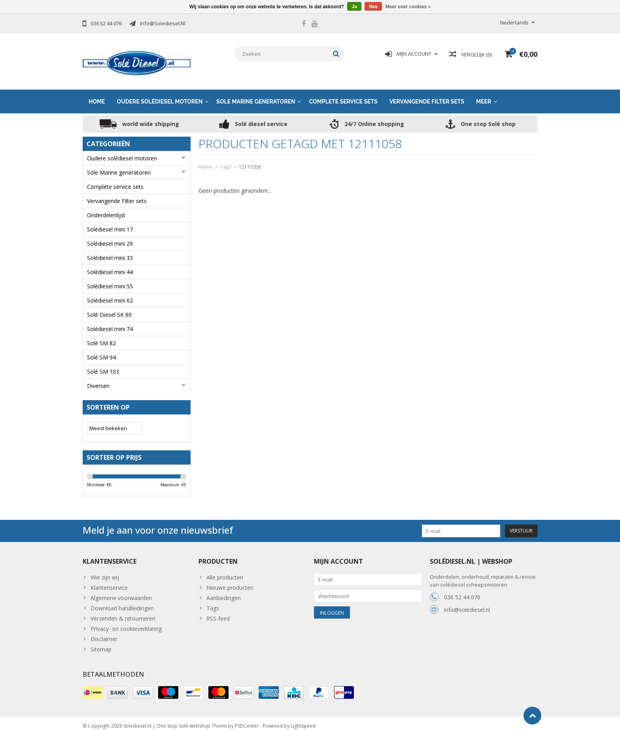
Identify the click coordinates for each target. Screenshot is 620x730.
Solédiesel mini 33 (110, 250)
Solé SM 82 (101, 335)
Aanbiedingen (223, 592)
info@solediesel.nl (467, 604)
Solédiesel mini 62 (110, 292)
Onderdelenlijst (106, 207)
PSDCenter (247, 720)
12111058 (250, 159)
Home (97, 93)
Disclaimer (104, 633)
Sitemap (101, 643)
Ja (354, 6)
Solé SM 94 (101, 349)
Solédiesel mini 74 (110, 321)
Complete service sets (343, 93)
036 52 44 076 (462, 591)
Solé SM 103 (103, 363)
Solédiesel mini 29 (110, 235)
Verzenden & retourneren (123, 612)
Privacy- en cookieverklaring (126, 623)
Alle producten (224, 571)
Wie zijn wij (105, 571)
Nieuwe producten (229, 581)
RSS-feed (218, 612)
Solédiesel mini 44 (110, 264)
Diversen (98, 378)
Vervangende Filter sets (426, 93)
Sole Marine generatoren (255, 93)
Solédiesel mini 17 (110, 221)
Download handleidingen (122, 602)
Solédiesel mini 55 (110, 278)
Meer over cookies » (408, 6)
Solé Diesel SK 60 (109, 306)
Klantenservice (109, 581)
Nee (373, 6)
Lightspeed (303, 720)
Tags (225, 159)
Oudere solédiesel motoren (160, 93)
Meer (483, 93)
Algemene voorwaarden (121, 592)
